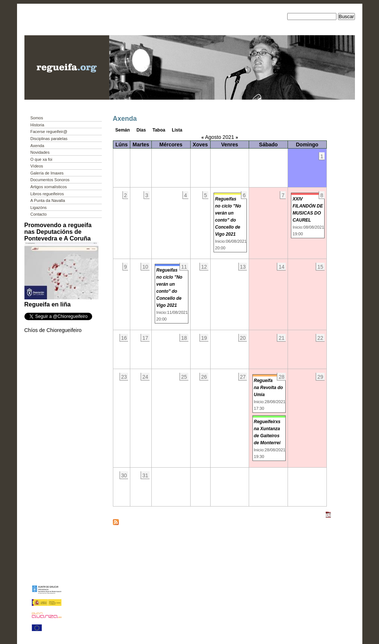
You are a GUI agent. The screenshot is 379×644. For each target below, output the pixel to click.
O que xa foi (41, 159)
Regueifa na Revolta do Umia (268, 387)
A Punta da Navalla (47, 200)
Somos (36, 118)
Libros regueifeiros (47, 194)
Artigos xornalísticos (48, 187)
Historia (37, 125)
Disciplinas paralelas (48, 138)
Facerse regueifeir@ (48, 131)
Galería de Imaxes (47, 173)
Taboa (158, 130)
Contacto (38, 214)
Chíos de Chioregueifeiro (53, 330)
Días (141, 130)
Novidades (40, 152)
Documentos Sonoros (50, 179)
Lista (177, 130)
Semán (122, 130)
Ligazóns (38, 207)
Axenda (37, 145)
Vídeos (36, 166)
